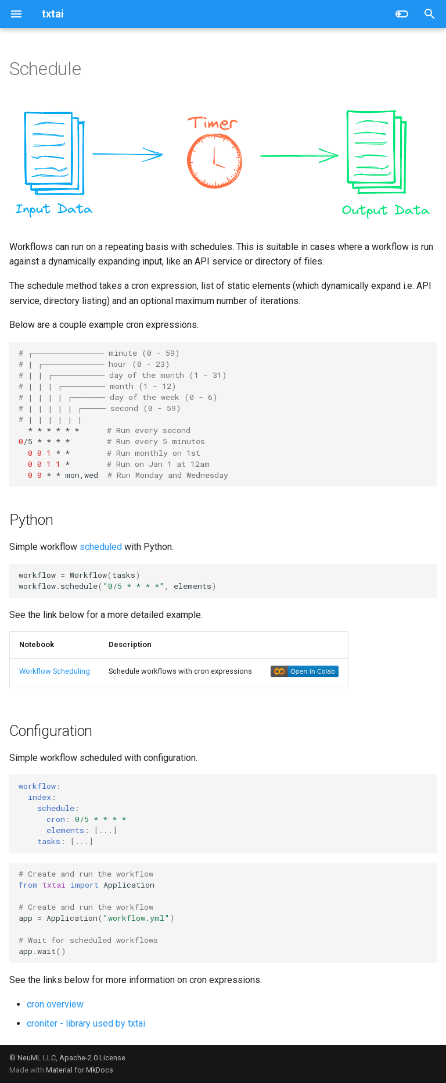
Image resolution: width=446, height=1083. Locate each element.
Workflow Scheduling (54, 671)
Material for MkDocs (79, 1070)
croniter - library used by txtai (86, 1023)
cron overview (55, 1004)
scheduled (101, 546)
